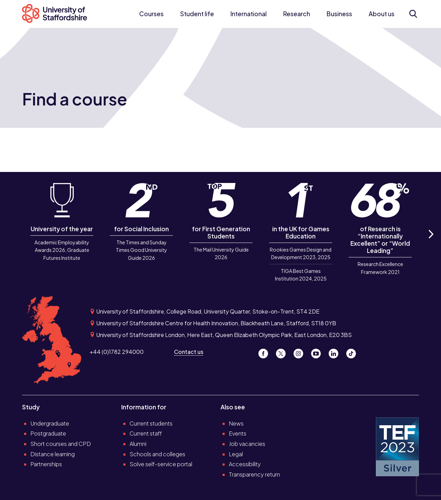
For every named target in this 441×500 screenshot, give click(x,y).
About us (381, 14)
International (248, 14)
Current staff (146, 433)
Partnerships (46, 464)
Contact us (188, 351)
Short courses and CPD (60, 443)
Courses (151, 14)
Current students (151, 423)
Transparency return (254, 474)
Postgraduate (48, 433)
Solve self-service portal (161, 464)
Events (237, 433)
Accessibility (245, 464)
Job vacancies (247, 443)
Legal (236, 454)
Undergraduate (49, 423)
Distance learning (52, 454)
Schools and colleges (157, 454)
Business (339, 14)
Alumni (138, 443)
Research (296, 14)
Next (430, 241)
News (236, 423)
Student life (197, 14)
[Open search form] (413, 14)
